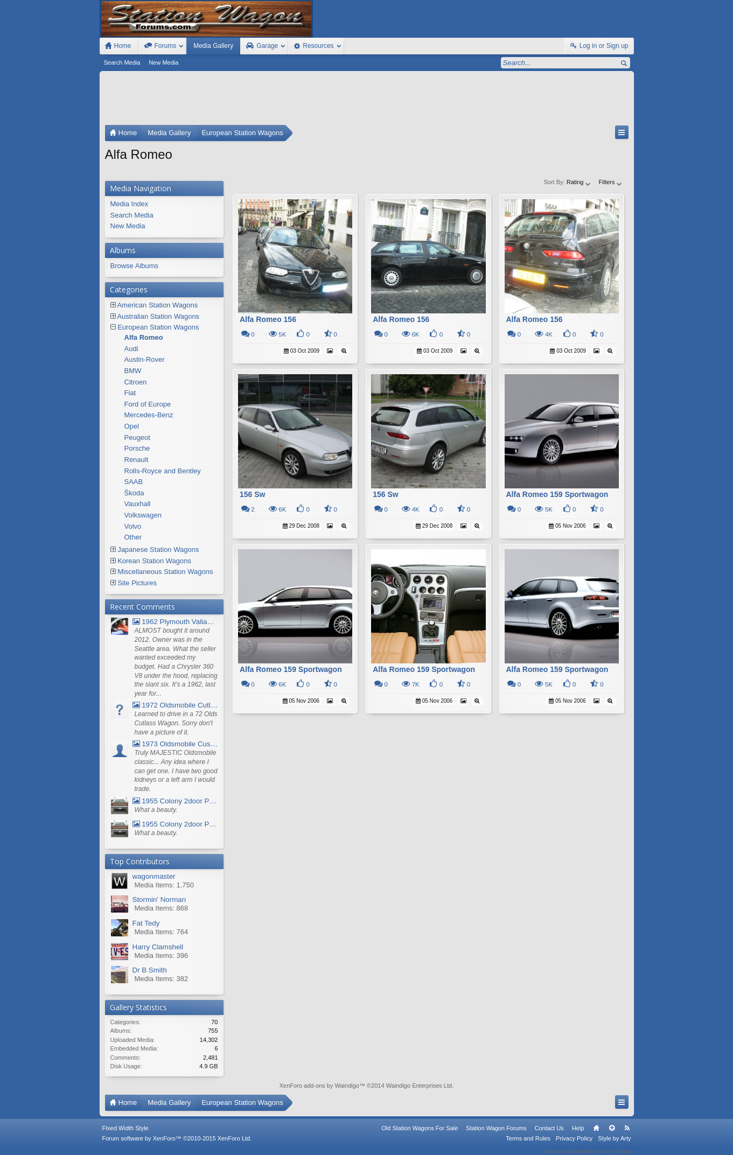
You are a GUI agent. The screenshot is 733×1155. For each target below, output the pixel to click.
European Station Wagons (158, 327)
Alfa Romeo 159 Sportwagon (557, 494)
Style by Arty (614, 1145)
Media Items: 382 (162, 979)
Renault (136, 460)
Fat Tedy (146, 923)
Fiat (130, 393)
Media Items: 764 (162, 932)
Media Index (129, 204)
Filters (611, 182)
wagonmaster (154, 876)
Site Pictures (137, 583)
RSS (627, 1135)
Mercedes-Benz (148, 415)
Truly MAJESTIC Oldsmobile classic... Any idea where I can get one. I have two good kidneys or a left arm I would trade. (176, 771)
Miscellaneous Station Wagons (165, 572)
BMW (133, 371)
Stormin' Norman (159, 899)
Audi (131, 349)
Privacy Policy (574, 1145)
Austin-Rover (144, 359)
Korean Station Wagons (154, 561)
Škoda (134, 493)
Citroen (135, 382)
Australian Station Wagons (158, 316)
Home (596, 1135)
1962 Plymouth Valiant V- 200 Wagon (175, 622)
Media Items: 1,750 (164, 885)
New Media (163, 62)
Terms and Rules (528, 1145)
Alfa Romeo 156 (268, 319)
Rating (579, 182)
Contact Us (548, 1135)
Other (133, 537)
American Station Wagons (157, 305)
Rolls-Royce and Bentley (162, 471)
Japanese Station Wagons (158, 549)
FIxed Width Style (125, 1135)
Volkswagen (143, 515)
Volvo (133, 526)
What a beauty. (156, 810)
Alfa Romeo (143, 337)
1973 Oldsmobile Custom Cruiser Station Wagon (175, 744)
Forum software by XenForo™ (177, 1145)
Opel (131, 426)
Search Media (122, 62)
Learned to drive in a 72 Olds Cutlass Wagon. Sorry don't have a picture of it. (176, 723)
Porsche (137, 448)
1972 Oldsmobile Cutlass (175, 705)
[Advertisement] (367, 100)
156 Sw (252, 494)
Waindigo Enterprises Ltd (419, 1085)
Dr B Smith (149, 970)
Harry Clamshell (158, 947)
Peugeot (137, 437)
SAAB (133, 482)
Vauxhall (137, 504)
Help (578, 1135)
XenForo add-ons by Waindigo (319, 1085)
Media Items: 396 (162, 955)
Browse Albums (134, 266)
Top (612, 1135)
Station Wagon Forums (496, 1135)
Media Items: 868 (162, 908)
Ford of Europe (147, 404)
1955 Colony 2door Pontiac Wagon (175, 801)
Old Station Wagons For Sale (419, 1135)
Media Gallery (213, 46)
